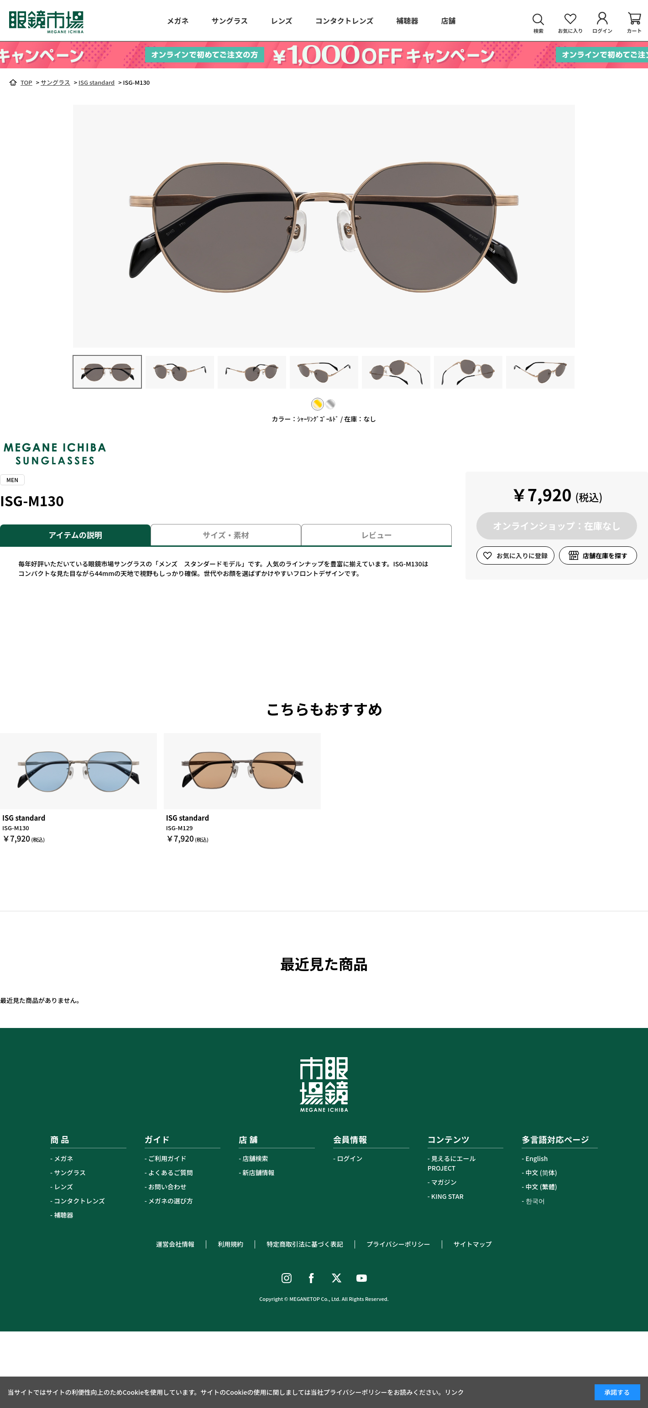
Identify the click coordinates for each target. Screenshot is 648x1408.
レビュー (376, 534)
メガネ (63, 1158)
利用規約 (230, 1244)
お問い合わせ (167, 1186)
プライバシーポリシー (398, 1244)
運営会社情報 (175, 1244)
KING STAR (447, 1196)
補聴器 (63, 1214)
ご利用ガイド (167, 1158)
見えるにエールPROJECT (452, 1163)
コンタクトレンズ (79, 1200)
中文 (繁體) (541, 1186)
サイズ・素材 (226, 534)
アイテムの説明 (75, 534)
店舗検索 (255, 1158)
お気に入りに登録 (522, 555)
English (537, 1158)
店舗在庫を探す (605, 555)
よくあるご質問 (170, 1172)
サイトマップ (473, 1244)
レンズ (63, 1186)
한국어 (535, 1200)
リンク (454, 1392)
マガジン (444, 1182)
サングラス (70, 1172)
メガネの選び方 (170, 1200)
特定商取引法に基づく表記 (305, 1244)
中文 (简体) (541, 1172)
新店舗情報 (259, 1172)
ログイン (349, 1158)
